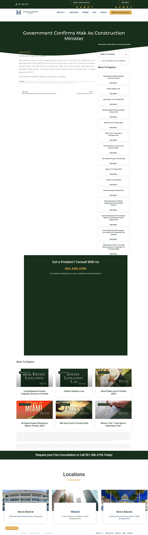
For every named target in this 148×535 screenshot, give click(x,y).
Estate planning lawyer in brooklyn (83, 443)
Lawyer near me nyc (92, 444)
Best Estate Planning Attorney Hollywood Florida (81, 431)
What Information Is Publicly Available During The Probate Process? (113, 201)
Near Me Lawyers (78, 430)
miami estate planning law (45, 438)
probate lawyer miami (66, 433)
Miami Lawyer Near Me (54, 430)
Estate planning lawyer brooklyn (71, 443)
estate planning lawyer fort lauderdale (91, 437)
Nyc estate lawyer (118, 444)
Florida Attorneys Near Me (37, 432)
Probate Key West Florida (46, 432)
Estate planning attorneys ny (32, 443)
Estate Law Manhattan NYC (31, 442)
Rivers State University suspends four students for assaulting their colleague (113, 230)
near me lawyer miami (58, 433)
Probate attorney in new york (58, 445)
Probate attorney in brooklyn (25, 445)
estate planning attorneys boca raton (23, 435)
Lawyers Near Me (85, 533)
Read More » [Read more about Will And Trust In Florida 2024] (113, 125)
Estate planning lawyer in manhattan (110, 443)
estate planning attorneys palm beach (37, 435)
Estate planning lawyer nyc (45, 444)
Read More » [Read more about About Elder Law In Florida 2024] (113, 102)
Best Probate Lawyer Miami (42, 431)
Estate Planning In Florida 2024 (113, 188)
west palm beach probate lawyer (49, 436)
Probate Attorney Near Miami (21, 431)
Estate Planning (24, 50)
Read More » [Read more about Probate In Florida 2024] (113, 182)
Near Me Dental (72, 430)
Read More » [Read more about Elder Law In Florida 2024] (113, 172)
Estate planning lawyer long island (33, 444)
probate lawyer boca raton (104, 436)
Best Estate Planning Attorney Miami (66, 431)
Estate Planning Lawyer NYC (44, 430)
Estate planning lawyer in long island (96, 443)
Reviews (86, 10)
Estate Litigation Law (113, 87)
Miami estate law (101, 438)
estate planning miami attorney (30, 433)
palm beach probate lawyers (73, 436)
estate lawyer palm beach (79, 437)
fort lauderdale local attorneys (34, 438)
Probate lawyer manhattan (116, 445)
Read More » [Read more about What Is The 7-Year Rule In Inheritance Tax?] (113, 138)
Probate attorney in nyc (68, 445)
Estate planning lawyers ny (55, 444)
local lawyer (76, 432)
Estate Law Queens (57, 442)
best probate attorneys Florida (46, 437)
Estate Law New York (40, 442)
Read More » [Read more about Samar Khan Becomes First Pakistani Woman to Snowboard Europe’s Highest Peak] (113, 222)
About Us (61, 10)
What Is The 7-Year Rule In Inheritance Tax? (113, 422)
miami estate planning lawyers (55, 438)
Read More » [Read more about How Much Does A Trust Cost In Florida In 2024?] (113, 151)
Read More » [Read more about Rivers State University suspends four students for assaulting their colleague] (113, 237)
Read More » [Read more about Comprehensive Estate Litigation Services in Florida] (113, 81)
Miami (30, 11)
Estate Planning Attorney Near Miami (122, 430)
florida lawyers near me (24, 438)
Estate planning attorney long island (121, 442)
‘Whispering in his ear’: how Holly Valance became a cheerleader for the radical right (113, 245)
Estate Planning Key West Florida (56, 432)
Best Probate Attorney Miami (32, 431)
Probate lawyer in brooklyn (77, 445)
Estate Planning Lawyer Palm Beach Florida (97, 431)
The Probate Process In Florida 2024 (113, 156)
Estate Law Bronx (71, 442)
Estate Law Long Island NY (49, 442)
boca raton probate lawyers (38, 436)
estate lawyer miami (74, 433)
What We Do (74, 10)
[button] (126, 52)
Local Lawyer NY (94, 533)
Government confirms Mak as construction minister (42, 74)
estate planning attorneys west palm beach (80, 435)
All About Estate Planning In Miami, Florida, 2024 (34, 422)
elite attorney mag (107, 432)
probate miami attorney (41, 433)
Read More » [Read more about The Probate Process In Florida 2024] (113, 161)
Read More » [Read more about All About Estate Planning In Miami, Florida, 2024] (113, 115)
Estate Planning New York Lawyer (22, 430)
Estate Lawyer (30, 10)
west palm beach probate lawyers (61, 436)
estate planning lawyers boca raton (110, 433)
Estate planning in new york (52, 443)
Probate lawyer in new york (98, 445)
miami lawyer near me (65, 438)
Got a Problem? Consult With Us (114, 59)
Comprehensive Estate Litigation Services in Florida (34, 390)
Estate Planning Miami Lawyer (33, 430)
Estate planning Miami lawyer (32, 54)
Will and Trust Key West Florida (68, 432)
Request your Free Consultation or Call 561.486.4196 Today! (74, 453)
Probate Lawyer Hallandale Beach (87, 430)
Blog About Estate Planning (89, 42)
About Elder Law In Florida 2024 (113, 97)
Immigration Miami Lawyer (123, 431)
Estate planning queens (84, 444)
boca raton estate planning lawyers (26, 436)
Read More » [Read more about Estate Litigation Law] (113, 91)
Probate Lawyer (112, 436)
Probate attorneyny (125, 444)
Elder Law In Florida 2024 (113, 167)
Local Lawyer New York (79, 442)
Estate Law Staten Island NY (21, 442)
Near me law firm (111, 444)
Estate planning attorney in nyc (108, 442)
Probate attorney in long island (36, 445)
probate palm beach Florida (83, 438)
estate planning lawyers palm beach (96, 433)
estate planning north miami (115, 437)
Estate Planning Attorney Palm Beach (112, 431)
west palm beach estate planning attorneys (96, 435)
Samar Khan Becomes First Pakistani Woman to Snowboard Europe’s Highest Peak (113, 215)
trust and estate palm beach (93, 438)
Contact (103, 10)
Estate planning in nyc (61, 443)
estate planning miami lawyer (123, 432)
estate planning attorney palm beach (50, 435)
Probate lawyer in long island (87, 445)
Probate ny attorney (124, 445)
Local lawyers (98, 444)
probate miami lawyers (49, 433)
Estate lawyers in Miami (109, 438)
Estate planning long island (65, 444)
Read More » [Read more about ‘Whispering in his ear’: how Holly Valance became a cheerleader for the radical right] (113, 252)
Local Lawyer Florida (28, 432)
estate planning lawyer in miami (104, 437)
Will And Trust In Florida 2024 (113, 120)
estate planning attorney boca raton (123, 433)
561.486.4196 (76, 266)
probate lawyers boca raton (94, 436)
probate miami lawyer (73, 438)
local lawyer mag (82, 432)
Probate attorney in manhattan (47, 445)
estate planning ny (86, 442)
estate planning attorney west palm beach (64, 435)
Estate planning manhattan (75, 444)
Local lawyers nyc (104, 444)
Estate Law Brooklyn (64, 442)
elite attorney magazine (114, 432)
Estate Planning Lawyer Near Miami (109, 430)
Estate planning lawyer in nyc (21, 444)
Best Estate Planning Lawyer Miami (53, 431)
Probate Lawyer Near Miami (98, 430)
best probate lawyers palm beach (68, 437)
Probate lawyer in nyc (107, 445)
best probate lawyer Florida (57, 437)
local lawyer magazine (89, 432)
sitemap (110, 533)
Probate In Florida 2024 (113, 178)
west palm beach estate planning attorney (111, 435)
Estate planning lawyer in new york (123, 443)
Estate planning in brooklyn (42, 443)
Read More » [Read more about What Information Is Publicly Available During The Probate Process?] (113, 208)
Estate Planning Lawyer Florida (63, 430)
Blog (94, 10)
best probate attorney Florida (36, 437)
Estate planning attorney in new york (96, 442)
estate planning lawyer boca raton (84, 433)
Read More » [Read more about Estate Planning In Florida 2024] (113, 193)
